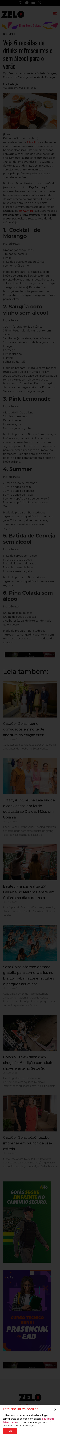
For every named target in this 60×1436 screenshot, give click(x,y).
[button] (55, 1409)
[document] (30, 718)
